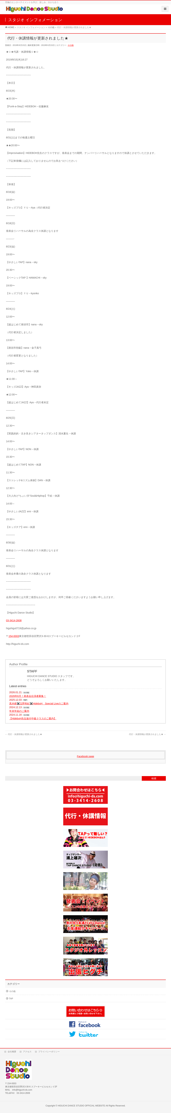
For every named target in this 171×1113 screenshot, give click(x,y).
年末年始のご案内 (19, 711)
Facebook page (85, 756)
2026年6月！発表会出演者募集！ (27, 696)
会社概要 (12, 1051)
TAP (25, 700)
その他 (71, 45)
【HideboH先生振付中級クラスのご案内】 (32, 718)
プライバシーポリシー (49, 1051)
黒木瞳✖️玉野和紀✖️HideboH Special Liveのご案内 (38, 703)
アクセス (27, 1051)
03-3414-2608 (14, 620)
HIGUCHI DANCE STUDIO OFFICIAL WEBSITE (81, 1105)
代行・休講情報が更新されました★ (23, 734)
